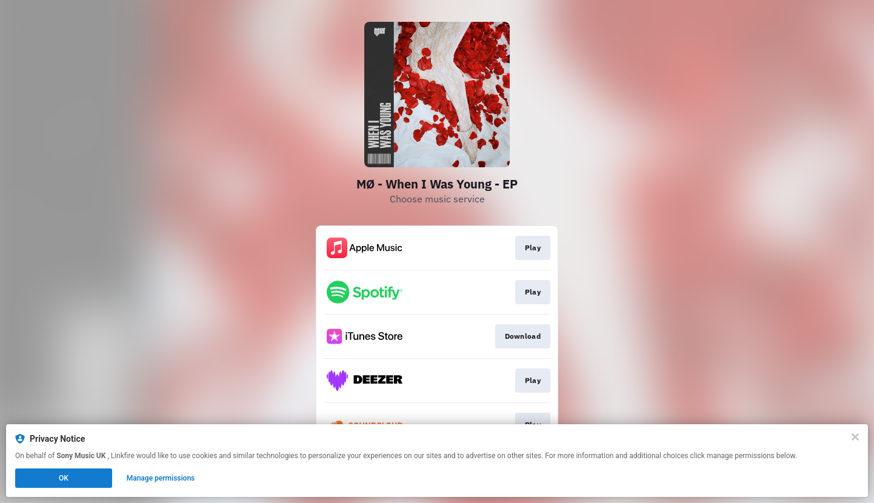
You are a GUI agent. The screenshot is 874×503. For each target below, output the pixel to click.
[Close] (855, 437)
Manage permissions (161, 478)
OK (63, 478)
